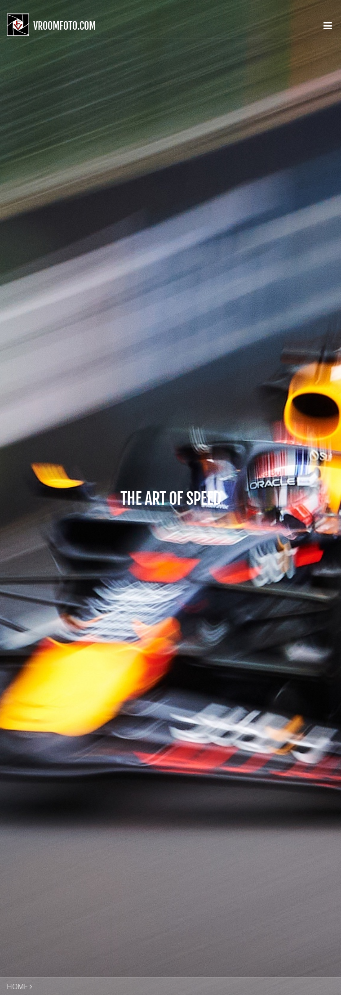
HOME (17, 986)
